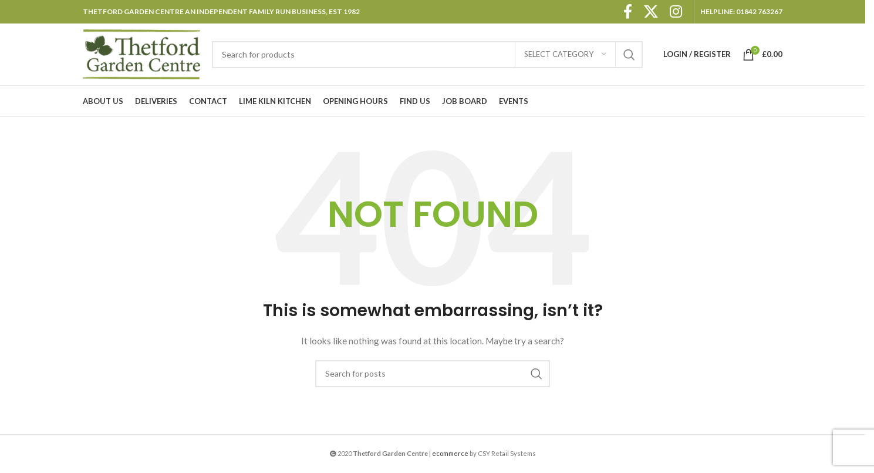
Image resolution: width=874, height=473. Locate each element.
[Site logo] (141, 53)
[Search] (427, 54)
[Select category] (565, 54)
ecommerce (450, 453)
